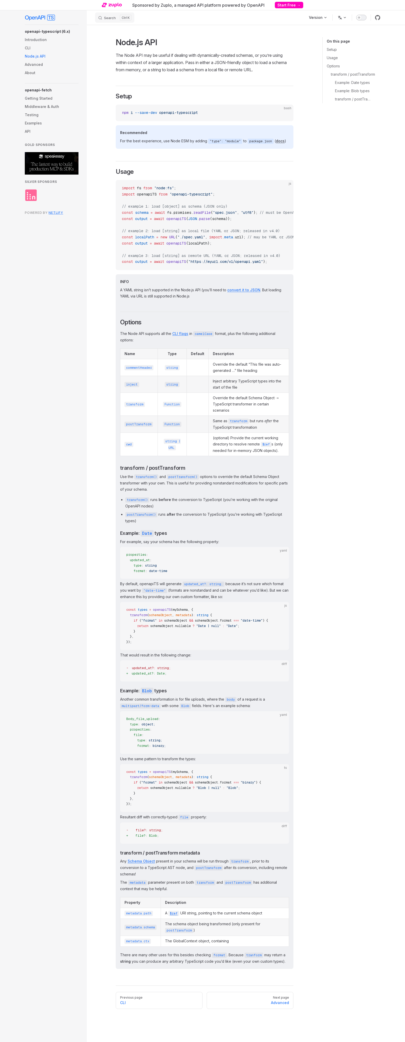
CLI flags (180, 333)
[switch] (361, 17)
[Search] (114, 17)
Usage (332, 58)
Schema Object (141, 861)
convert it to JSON (243, 290)
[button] (52, 31)
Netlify (56, 213)
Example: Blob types (352, 91)
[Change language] (342, 17)
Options (333, 66)
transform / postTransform (353, 74)
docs (280, 141)
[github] (377, 17)
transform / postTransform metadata (353, 99)
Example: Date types (352, 82)
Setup (332, 49)
